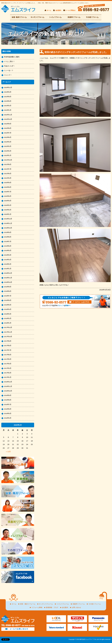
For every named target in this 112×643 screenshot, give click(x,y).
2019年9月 (7, 232)
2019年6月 (7, 246)
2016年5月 (7, 413)
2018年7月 (7, 296)
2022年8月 (7, 128)
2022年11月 (8, 115)
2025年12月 (8, 87)
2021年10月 (8, 160)
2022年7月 (7, 133)
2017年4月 (7, 364)
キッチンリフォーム (46, 604)
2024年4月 (7, 92)
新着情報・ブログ (52, 607)
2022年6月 (7, 137)
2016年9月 (7, 395)
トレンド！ (8, 75)
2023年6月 (7, 101)
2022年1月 (7, 155)
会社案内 (58, 10)
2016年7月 (7, 404)
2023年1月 (7, 110)
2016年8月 (7, 400)
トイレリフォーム (63, 604)
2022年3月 (7, 146)
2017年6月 (7, 355)
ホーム (49, 10)
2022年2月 (7, 151)
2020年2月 (7, 210)
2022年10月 (8, 119)
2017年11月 (8, 332)
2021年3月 (7, 178)
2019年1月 (7, 268)
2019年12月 (8, 219)
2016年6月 (7, 409)
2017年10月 (8, 336)
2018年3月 (7, 314)
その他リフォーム (94, 604)
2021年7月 (7, 169)
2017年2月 (7, 373)
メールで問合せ (70, 10)
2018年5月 (7, 305)
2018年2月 (7, 318)
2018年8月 (7, 291)
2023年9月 (7, 96)
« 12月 (8, 451)
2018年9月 (7, 287)
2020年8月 (7, 187)
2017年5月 (7, 359)
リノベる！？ (8, 70)
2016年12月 (8, 382)
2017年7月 (7, 350)
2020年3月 (7, 205)
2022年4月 (7, 142)
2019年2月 (7, 264)
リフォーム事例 (37, 607)
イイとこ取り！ (9, 61)
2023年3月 (7, 105)
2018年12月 (8, 273)
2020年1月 (7, 214)
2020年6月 (7, 196)
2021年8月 (7, 164)
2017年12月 (8, 327)
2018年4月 (7, 309)
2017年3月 (7, 368)
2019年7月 (7, 241)
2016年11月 (8, 386)
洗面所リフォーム (79, 604)
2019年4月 (7, 255)
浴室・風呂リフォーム (27, 604)
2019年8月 (7, 237)
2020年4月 (7, 201)
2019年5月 (7, 250)
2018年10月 (8, 282)
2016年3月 (7, 418)
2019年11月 (8, 223)
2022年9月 (7, 124)
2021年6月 (7, 173)
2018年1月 (7, 323)
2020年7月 (7, 192)
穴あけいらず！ (9, 66)
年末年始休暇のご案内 (11, 57)
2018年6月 (7, 300)
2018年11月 (8, 278)
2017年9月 (7, 341)
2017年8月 (7, 345)
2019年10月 (8, 228)
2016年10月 (8, 391)
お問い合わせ (76, 607)
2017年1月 (7, 377)
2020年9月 (7, 182)
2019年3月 (7, 259)
